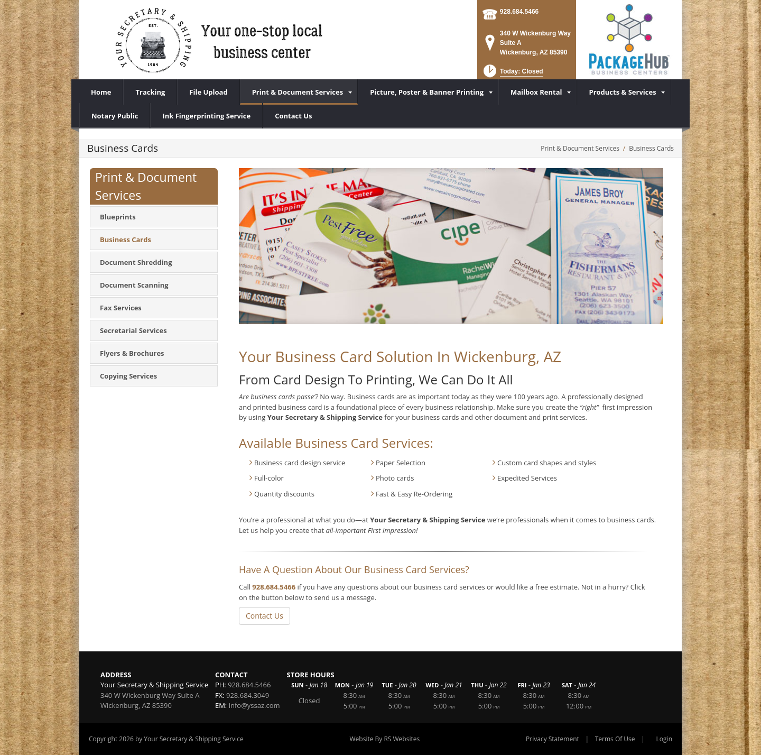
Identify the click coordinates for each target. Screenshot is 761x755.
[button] (512, 74)
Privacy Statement (552, 738)
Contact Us (264, 616)
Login (664, 738)
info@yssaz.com (254, 705)
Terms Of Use (615, 738)
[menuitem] (299, 92)
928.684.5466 (519, 11)
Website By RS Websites (385, 738)
